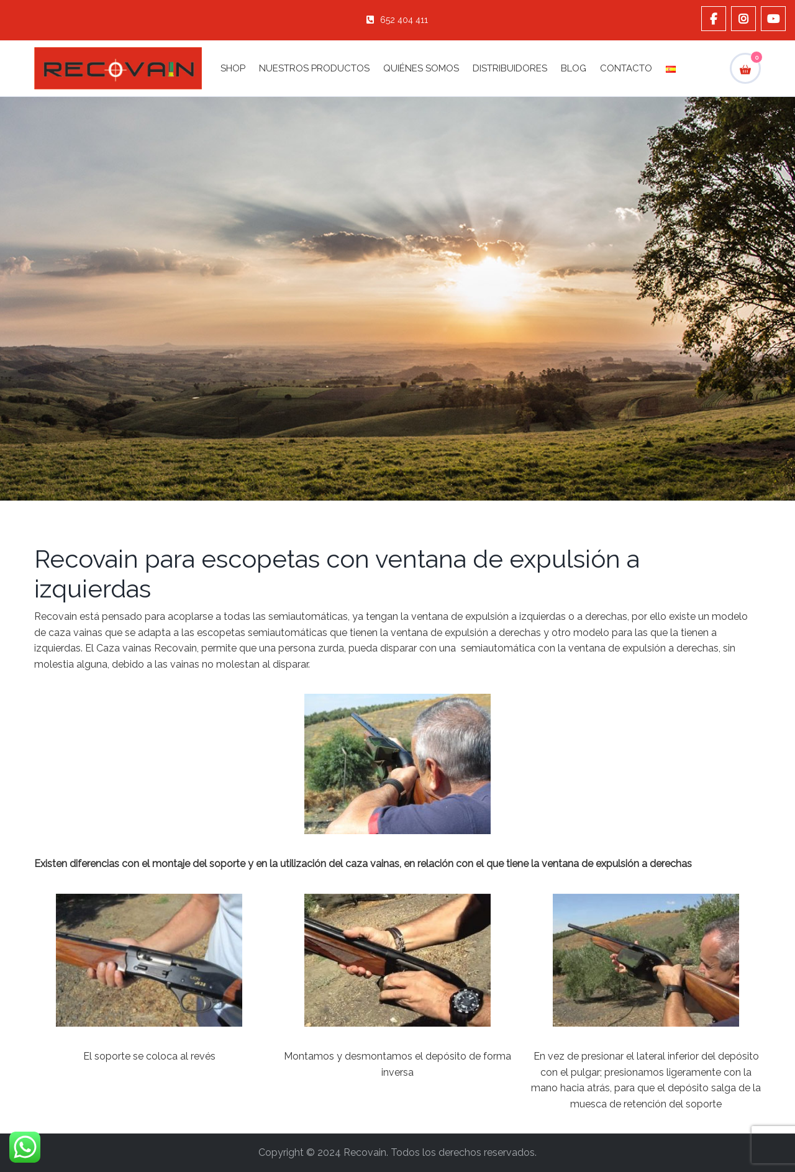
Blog (573, 68)
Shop (232, 68)
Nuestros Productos (314, 68)
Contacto (626, 68)
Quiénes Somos (421, 68)
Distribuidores (510, 68)
